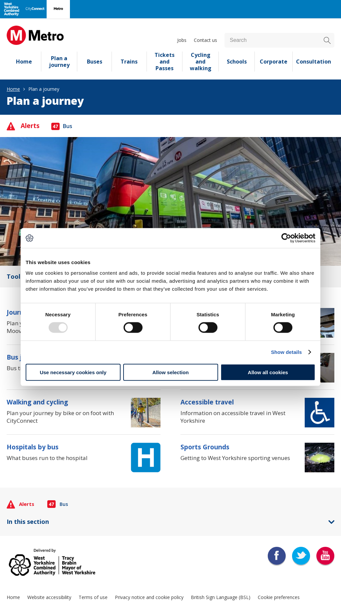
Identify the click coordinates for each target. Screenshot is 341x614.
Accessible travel (207, 402)
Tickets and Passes (164, 62)
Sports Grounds (204, 447)
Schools (237, 61)
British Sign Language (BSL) (220, 597)
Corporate (273, 61)
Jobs (181, 40)
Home (24, 61)
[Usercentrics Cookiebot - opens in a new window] (286, 238)
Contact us (205, 40)
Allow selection (170, 372)
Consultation (313, 61)
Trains (129, 61)
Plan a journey (59, 61)
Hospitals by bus (33, 447)
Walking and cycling (37, 402)
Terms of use (93, 597)
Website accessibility (49, 597)
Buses (94, 61)
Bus (61, 126)
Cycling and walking (200, 62)
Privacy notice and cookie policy (149, 597)
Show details (286, 352)
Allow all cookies (268, 372)
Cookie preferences (279, 597)
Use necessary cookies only (73, 372)
